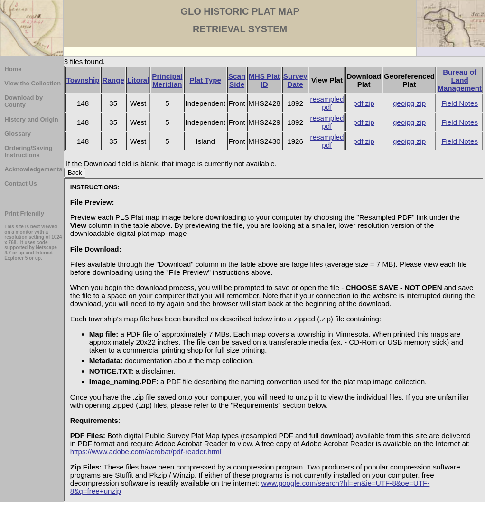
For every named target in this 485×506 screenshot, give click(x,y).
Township (83, 80)
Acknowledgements (33, 169)
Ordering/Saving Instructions (28, 151)
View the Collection (32, 83)
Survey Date (295, 80)
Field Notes (459, 103)
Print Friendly (24, 213)
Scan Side (236, 80)
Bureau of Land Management (460, 80)
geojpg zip (409, 103)
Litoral (138, 80)
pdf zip (363, 103)
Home (12, 69)
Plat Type (205, 80)
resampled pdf (327, 103)
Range (113, 80)
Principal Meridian (167, 80)
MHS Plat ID (264, 80)
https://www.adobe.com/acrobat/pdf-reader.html (145, 452)
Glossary (17, 133)
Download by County (23, 101)
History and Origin (31, 119)
